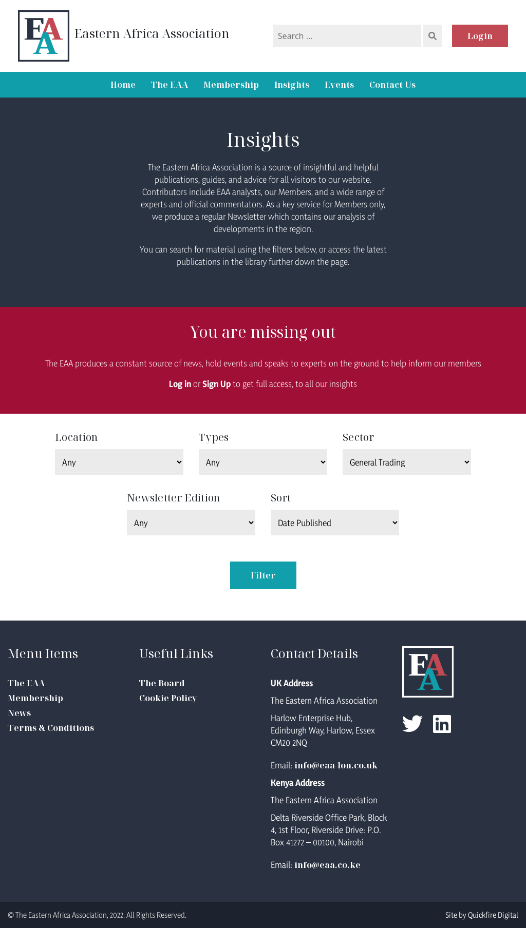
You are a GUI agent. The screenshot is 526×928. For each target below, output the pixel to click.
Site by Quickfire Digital (481, 915)
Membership (231, 84)
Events (339, 84)
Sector (358, 437)
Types (214, 437)
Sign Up (216, 383)
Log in (180, 383)
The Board (162, 683)
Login (480, 36)
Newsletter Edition (173, 498)
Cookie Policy (168, 698)
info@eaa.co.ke (327, 865)
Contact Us (392, 84)
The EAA (169, 84)
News (19, 713)
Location (76, 437)
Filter (263, 575)
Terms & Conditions (51, 727)
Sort (281, 498)
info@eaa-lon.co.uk (336, 765)
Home (123, 84)
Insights (291, 84)
